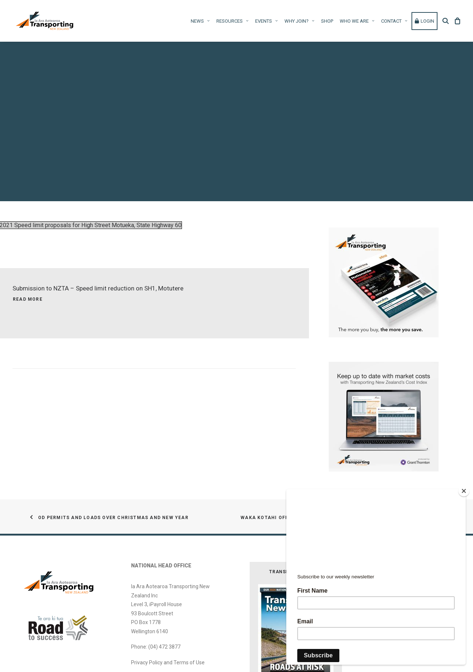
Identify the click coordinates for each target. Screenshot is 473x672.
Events (266, 21)
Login (424, 21)
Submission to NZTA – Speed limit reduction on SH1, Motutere (97, 268)
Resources (232, 21)
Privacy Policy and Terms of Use (168, 642)
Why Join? (299, 21)
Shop (327, 21)
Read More (27, 279)
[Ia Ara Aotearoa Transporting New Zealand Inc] (44, 21)
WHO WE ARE (357, 21)
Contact (394, 21)
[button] (446, 21)
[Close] (463, 490)
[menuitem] (200, 21)
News (200, 21)
